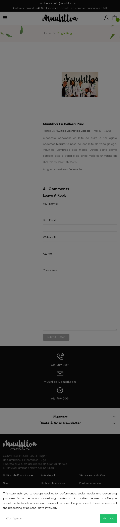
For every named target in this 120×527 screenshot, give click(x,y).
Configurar (14, 518)
